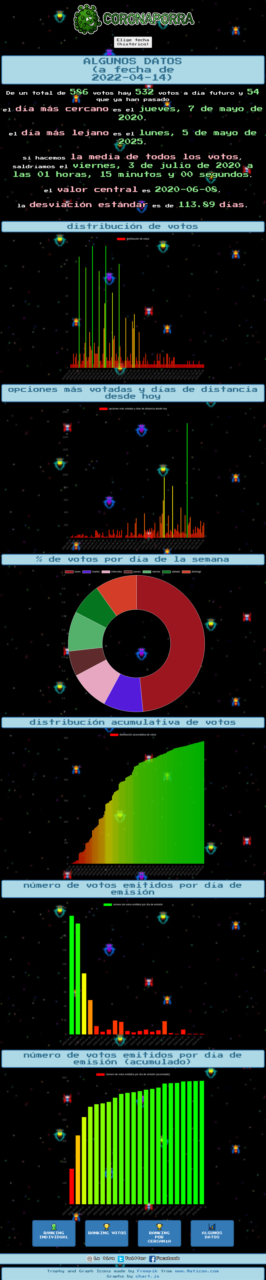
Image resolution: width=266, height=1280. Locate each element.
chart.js (147, 1276)
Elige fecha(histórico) (133, 42)
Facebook (164, 1258)
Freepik (147, 1271)
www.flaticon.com (197, 1271)
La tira (101, 1258)
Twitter (132, 1258)
